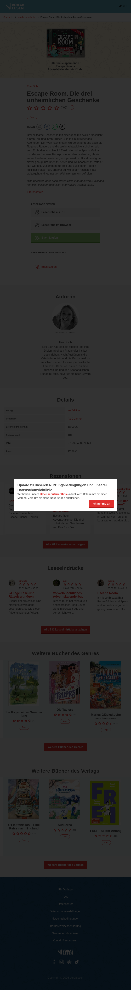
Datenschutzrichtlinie (54, 494)
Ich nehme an (101, 503)
